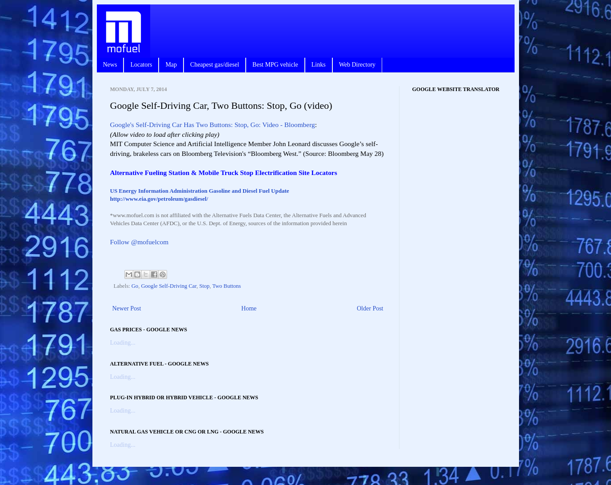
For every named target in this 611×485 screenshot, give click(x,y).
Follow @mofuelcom (139, 242)
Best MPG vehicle (275, 64)
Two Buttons (226, 286)
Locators (141, 64)
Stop (204, 286)
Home (248, 308)
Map (171, 64)
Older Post (370, 308)
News (110, 64)
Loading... (123, 342)
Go (135, 286)
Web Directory (357, 64)
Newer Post (126, 308)
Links (318, 64)
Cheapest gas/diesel (214, 64)
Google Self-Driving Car (168, 286)
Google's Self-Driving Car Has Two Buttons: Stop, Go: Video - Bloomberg (212, 124)
